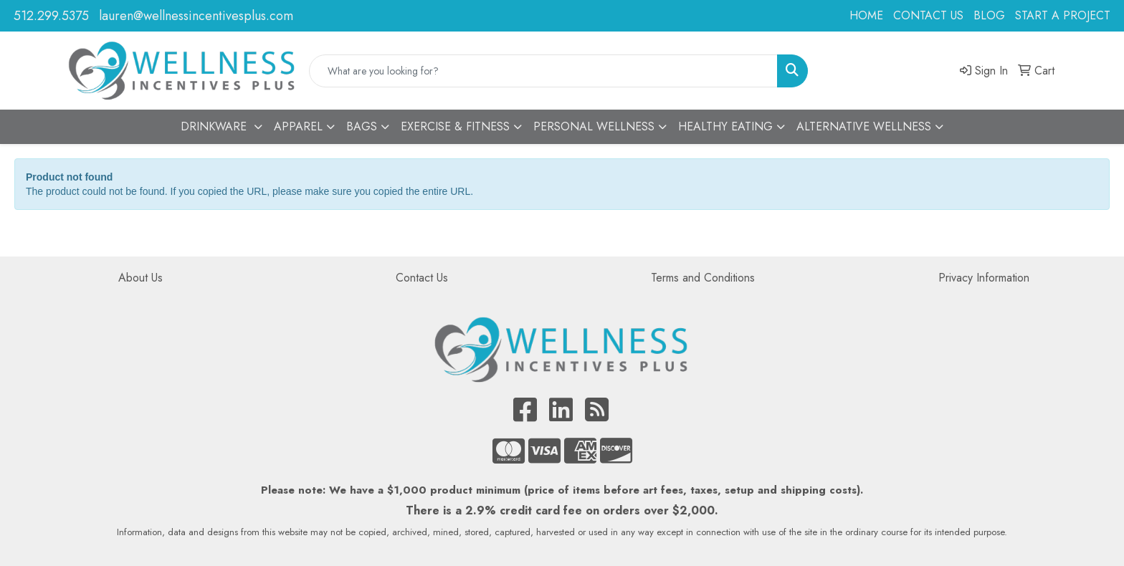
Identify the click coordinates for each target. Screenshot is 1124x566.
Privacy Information (983, 277)
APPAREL (298, 126)
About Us (140, 277)
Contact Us (422, 277)
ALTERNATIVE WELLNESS (863, 126)
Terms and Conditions (703, 277)
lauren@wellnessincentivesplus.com (196, 15)
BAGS (361, 126)
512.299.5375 (51, 15)
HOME (866, 15)
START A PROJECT (1062, 15)
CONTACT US (928, 15)
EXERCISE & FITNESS (455, 126)
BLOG (989, 15)
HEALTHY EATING (725, 126)
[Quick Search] (543, 70)
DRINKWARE (215, 126)
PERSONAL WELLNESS (593, 126)
